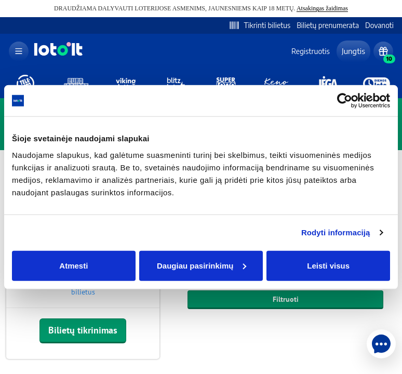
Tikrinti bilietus (259, 25)
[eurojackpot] (75, 83)
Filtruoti (286, 299)
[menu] (18, 51)
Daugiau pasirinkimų (201, 265)
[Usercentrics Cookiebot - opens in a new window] (344, 101)
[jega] (326, 83)
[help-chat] (381, 343)
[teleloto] (25, 83)
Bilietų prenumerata (328, 25)
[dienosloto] (376, 83)
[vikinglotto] (125, 83)
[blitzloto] (176, 83)
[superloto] (225, 83)
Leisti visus (328, 265)
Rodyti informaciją (335, 232)
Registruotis (310, 51)
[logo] (57, 54)
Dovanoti (379, 25)
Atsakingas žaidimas (322, 8)
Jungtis (353, 51)
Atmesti (73, 265)
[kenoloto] (276, 83)
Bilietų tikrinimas (82, 330)
